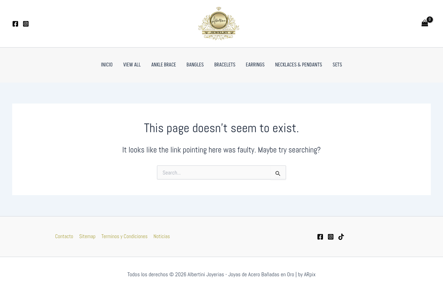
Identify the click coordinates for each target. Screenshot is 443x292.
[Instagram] (26, 24)
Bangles (195, 65)
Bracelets (224, 65)
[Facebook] (15, 24)
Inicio (106, 65)
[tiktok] (341, 237)
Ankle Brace (163, 65)
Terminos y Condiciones (124, 236)
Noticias (161, 236)
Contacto (65, 236)
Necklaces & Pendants (298, 65)
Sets (337, 65)
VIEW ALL (132, 65)
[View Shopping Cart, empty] (425, 23)
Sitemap (87, 236)
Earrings (255, 65)
